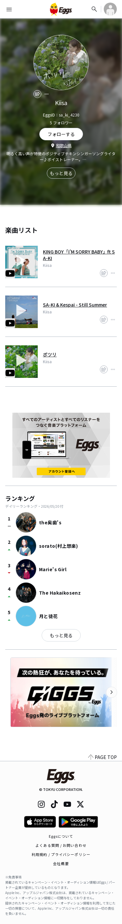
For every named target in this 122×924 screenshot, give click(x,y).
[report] (46, 94)
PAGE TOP (102, 757)
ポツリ (50, 354)
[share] (37, 94)
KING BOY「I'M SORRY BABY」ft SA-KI (79, 254)
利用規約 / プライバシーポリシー (61, 854)
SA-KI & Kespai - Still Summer (75, 304)
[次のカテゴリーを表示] (111, 692)
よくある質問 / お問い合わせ (61, 845)
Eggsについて (61, 836)
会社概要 (61, 863)
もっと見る (61, 173)
